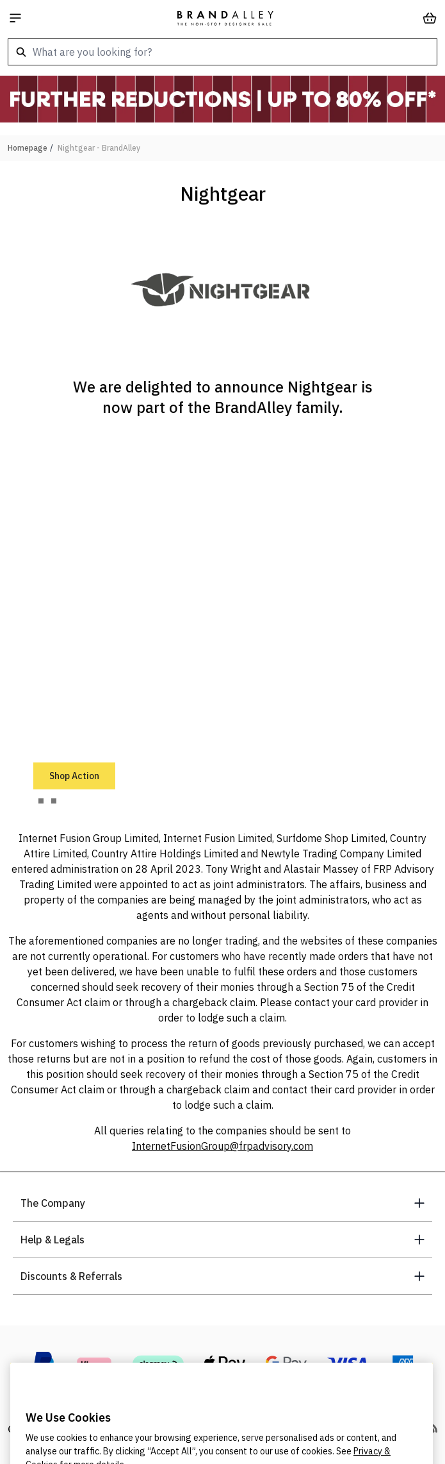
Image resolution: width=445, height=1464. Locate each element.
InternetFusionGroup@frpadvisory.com (222, 1146)
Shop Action (74, 776)
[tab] (41, 801)
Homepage (27, 148)
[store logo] (225, 18)
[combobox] (222, 51)
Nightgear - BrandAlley (99, 148)
